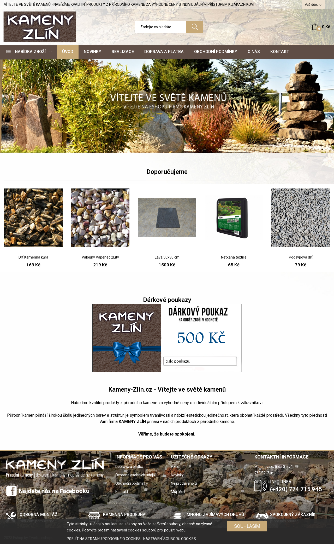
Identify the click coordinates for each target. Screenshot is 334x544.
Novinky (177, 475)
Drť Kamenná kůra (33, 257)
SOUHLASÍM (247, 526)
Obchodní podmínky (131, 483)
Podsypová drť (301, 257)
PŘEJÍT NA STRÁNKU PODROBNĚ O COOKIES (104, 539)
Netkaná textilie (234, 257)
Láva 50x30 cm (167, 257)
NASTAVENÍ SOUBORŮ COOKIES (169, 539)
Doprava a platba (129, 467)
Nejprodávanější (184, 483)
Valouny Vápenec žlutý (100, 257)
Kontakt (121, 492)
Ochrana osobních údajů (135, 475)
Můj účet (178, 492)
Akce (175, 467)
